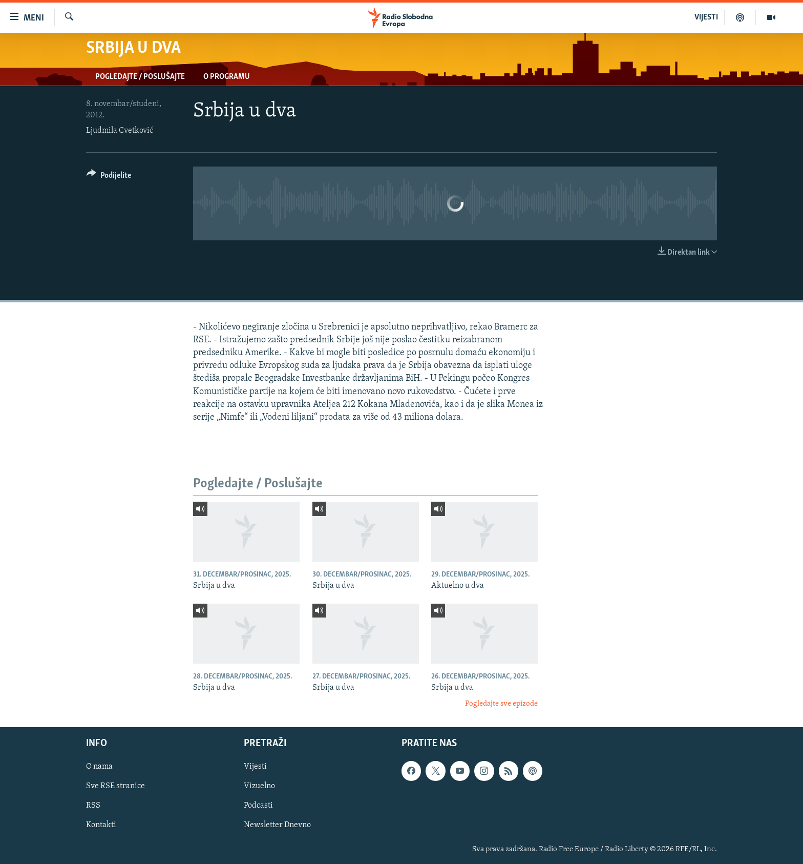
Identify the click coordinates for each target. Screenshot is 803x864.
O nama (99, 767)
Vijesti (255, 767)
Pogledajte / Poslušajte (140, 77)
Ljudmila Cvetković (119, 131)
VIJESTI (706, 17)
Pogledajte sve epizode (501, 704)
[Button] (109, 177)
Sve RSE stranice (115, 786)
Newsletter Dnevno (277, 825)
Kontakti (101, 825)
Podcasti (258, 805)
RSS (93, 805)
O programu (226, 77)
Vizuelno (259, 786)
